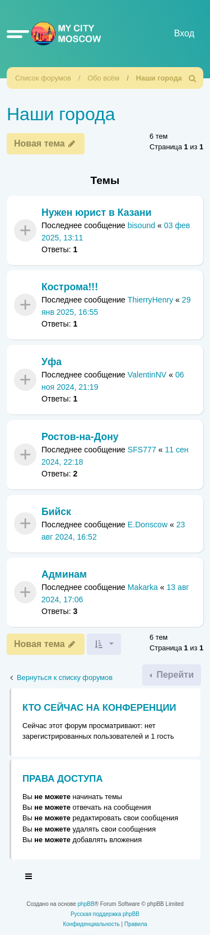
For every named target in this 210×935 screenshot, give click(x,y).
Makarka (143, 587)
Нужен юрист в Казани (96, 212)
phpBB (86, 904)
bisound (141, 225)
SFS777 (142, 449)
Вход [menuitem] (184, 33)
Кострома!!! (69, 286)
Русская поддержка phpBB (105, 914)
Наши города (159, 78)
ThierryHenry (150, 300)
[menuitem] (193, 78)
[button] (18, 33)
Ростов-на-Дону (80, 436)
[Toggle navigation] (29, 878)
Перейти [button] (174, 674)
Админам (64, 574)
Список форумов (43, 78)
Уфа (51, 361)
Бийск (56, 511)
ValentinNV (147, 375)
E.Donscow (147, 524)
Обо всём (103, 78)
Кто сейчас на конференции (99, 707)
